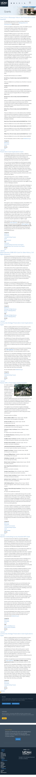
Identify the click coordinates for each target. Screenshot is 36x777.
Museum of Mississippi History (10, 310)
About (2, 752)
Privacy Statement (3, 757)
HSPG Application (25, 224)
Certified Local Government (9, 525)
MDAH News (6, 142)
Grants (5, 145)
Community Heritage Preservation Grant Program (13, 244)
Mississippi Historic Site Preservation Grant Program (14, 246)
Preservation (6, 144)
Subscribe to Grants (0, 692)
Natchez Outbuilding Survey (9, 625)
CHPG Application (13, 222)
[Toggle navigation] (30, 3)
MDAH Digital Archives (3, 767)
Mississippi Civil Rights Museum (10, 309)
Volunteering (3, 754)
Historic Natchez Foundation (9, 627)
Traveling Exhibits (2, 765)
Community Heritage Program (10, 237)
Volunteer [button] (4, 718)
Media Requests (3, 772)
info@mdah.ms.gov (27, 138)
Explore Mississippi (3, 763)
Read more (3, 150)
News (5, 148)
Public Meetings (7, 530)
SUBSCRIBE (18, 739)
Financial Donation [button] (15, 703)
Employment (3, 753)
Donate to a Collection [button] (6, 703)
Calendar (2, 770)
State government (7, 240)
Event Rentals (3, 755)
